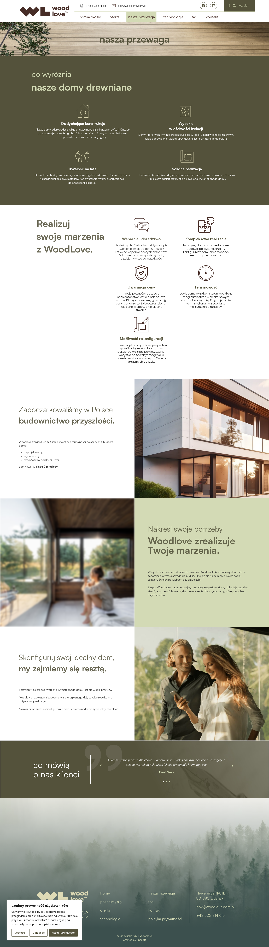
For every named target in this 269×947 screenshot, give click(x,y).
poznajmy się (90, 17)
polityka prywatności (165, 918)
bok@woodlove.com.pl (215, 906)
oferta (115, 17)
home (105, 893)
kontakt (212, 17)
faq (194, 17)
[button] (163, 781)
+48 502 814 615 (210, 915)
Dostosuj (19, 932)
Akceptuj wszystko (63, 932)
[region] (44, 920)
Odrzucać (38, 932)
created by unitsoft (134, 940)
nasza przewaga (141, 17)
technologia (173, 17)
